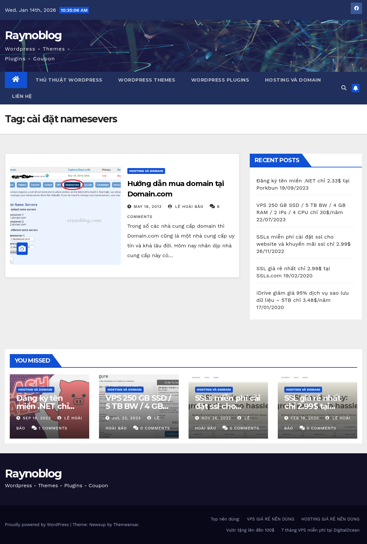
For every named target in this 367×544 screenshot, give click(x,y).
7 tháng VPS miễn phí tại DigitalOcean (320, 530)
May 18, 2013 (148, 206)
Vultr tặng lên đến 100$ (250, 530)
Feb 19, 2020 (305, 418)
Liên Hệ (22, 96)
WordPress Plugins (219, 80)
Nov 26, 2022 (216, 418)
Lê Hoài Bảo (186, 206)
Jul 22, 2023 (126, 418)
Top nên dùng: (225, 519)
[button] (343, 88)
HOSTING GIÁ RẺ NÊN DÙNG (330, 519)
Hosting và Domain (292, 80)
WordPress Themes (146, 80)
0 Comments (155, 428)
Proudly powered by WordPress (37, 524)
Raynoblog (33, 35)
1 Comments (53, 428)
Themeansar (125, 524)
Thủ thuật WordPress (68, 80)
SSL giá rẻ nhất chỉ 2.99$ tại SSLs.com (312, 406)
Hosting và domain (146, 171)
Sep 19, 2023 (37, 418)
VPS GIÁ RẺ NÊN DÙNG (270, 519)
